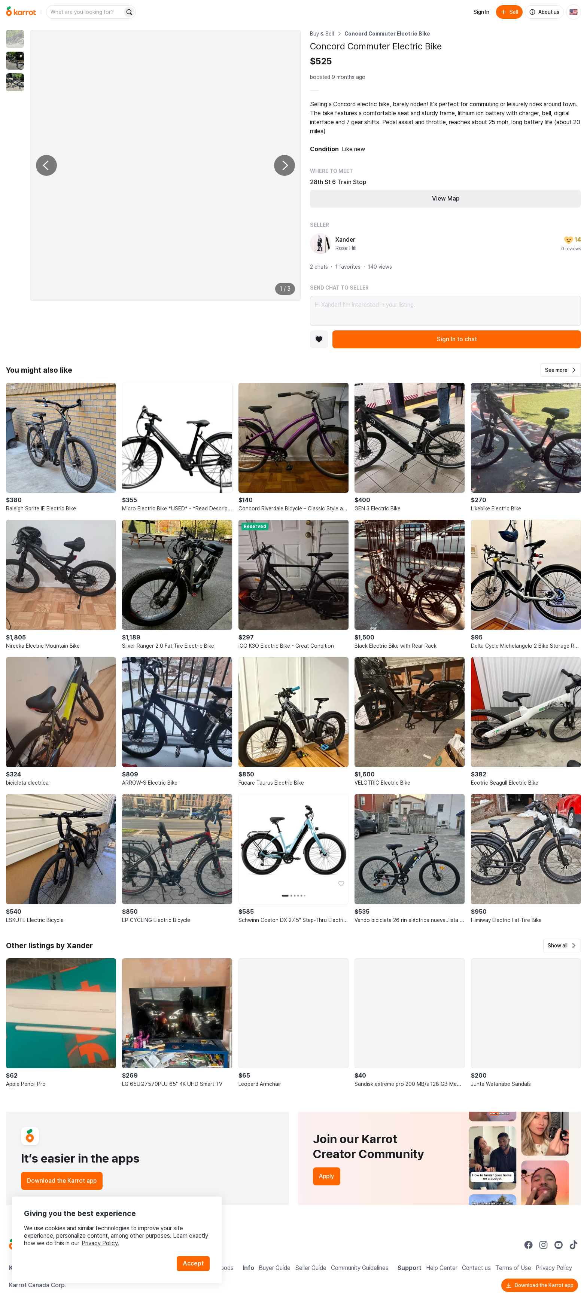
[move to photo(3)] (15, 82)
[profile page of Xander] (320, 243)
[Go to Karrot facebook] (528, 1244)
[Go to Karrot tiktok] (573, 1244)
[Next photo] (284, 165)
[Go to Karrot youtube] (558, 1244)
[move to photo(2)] (15, 61)
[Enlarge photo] (165, 165)
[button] (561, 370)
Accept (193, 1263)
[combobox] (85, 12)
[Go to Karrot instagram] (543, 1244)
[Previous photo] (46, 165)
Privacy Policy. (100, 1243)
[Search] (129, 12)
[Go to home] (21, 12)
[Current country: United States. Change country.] (573, 11)
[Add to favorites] (319, 339)
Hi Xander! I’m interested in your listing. (445, 311)
